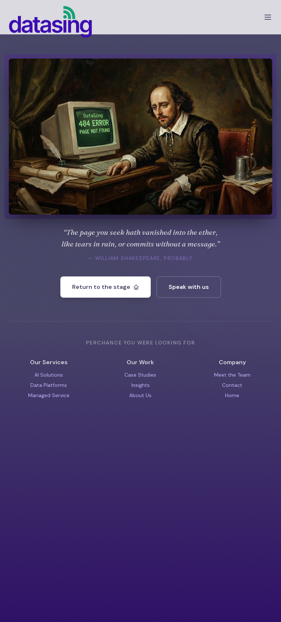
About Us (140, 395)
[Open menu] (267, 17)
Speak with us (189, 287)
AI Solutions (48, 375)
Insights (140, 385)
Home (232, 395)
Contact (232, 385)
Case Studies (140, 375)
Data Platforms (48, 385)
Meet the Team (232, 375)
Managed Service (49, 395)
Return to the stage (105, 287)
